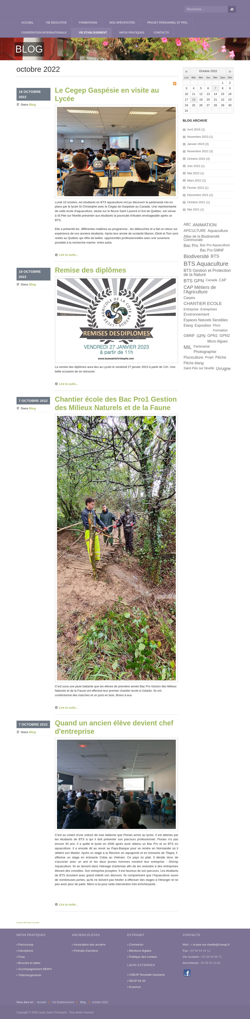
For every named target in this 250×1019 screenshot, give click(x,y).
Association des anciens (90, 944)
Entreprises (208, 309)
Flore (216, 325)
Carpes (189, 298)
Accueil (41, 1002)
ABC (187, 224)
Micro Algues (217, 341)
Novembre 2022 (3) (200, 151)
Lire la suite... (68, 254)
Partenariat (202, 346)
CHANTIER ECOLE (203, 303)
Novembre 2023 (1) (200, 136)
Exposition (203, 325)
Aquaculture (218, 231)
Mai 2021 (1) (195, 209)
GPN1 (212, 335)
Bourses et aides (29, 963)
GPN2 (224, 335)
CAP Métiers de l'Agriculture (200, 289)
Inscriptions (25, 950)
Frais (21, 957)
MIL (188, 347)
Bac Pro (191, 245)
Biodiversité (196, 256)
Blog (32, 104)
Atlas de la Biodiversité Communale (202, 238)
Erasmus (135, 987)
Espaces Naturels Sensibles (206, 320)
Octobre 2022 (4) (198, 158)
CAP (222, 280)
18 (193, 99)
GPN (201, 336)
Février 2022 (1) (198, 187)
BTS (215, 256)
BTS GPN (194, 280)
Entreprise (191, 309)
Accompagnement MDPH (35, 969)
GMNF (189, 335)
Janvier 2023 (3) (198, 144)
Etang (188, 325)
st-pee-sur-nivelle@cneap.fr (211, 944)
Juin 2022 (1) (196, 166)
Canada (211, 280)
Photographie (205, 352)
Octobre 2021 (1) (198, 202)
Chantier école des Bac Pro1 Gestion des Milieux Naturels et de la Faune (116, 403)
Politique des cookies (143, 957)
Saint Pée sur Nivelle (199, 368)
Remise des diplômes (90, 270)
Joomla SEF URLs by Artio (28, 923)
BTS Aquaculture (206, 263)
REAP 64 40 (137, 981)
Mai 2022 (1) (195, 173)
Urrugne (223, 368)
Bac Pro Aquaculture (215, 245)
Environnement (197, 314)
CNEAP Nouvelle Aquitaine (147, 974)
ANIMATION (205, 224)
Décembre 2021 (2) (200, 195)
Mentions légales (140, 950)
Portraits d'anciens (86, 950)
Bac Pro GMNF (212, 250)
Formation (220, 330)
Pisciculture (193, 357)
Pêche (220, 357)
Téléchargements (29, 975)
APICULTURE (195, 231)
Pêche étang (194, 363)
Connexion (136, 944)
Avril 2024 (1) (196, 129)
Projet (209, 357)
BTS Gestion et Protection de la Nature (207, 272)
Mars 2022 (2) (196, 180)
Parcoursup (25, 944)
